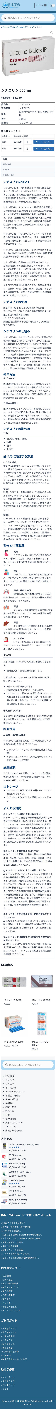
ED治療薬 (6, 1275)
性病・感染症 (8, 1295)
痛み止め (6, 1298)
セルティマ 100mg (41, 999)
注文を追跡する (9, 1332)
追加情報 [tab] (7, 164)
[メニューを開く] (41, 5)
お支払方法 (7, 1340)
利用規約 (6, 1355)
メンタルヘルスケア (11, 1310)
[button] (51, 32)
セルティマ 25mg (12, 999)
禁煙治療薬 (7, 1291)
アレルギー (7, 1302)
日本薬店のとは (9, 1328)
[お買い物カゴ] (52, 5)
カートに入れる (43, 141)
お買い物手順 (8, 1336)
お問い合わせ (8, 1377)
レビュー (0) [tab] (8, 174)
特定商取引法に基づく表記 (14, 1359)
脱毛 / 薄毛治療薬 (10, 1283)
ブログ (5, 1388)
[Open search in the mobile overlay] (28, 18)
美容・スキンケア (10, 1287)
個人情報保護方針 (10, 1351)
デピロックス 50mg (13, 1041)
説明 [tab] (5, 159)
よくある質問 (8, 1381)
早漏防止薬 (7, 1279)
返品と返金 (7, 1347)
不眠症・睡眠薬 (9, 1306)
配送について (8, 1343)
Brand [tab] (6, 169)
